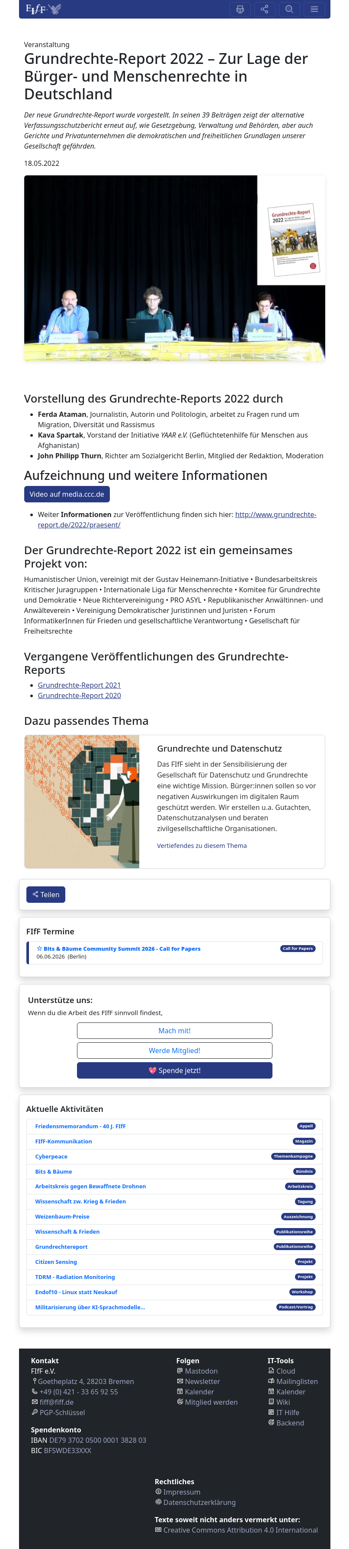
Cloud (285, 1371)
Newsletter (202, 1381)
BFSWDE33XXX (67, 1450)
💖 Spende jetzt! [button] (174, 1070)
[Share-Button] (264, 9)
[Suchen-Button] (289, 9)
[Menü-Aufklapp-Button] (314, 9)
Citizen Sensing (56, 1262)
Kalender (199, 1392)
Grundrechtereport (61, 1247)
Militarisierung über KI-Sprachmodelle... (90, 1307)
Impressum (182, 1492)
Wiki (283, 1402)
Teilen (46, 894)
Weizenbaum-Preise (62, 1216)
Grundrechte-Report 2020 (79, 695)
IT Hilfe (287, 1412)
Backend (290, 1423)
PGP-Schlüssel (62, 1412)
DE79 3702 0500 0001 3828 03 (97, 1440)
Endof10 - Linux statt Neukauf (76, 1292)
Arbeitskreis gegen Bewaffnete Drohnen (90, 1186)
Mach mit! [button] (174, 1030)
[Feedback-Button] (240, 9)
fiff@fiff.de (57, 1402)
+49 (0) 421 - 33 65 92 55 (79, 1392)
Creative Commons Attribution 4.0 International (240, 1530)
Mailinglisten (297, 1381)
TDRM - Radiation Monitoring (75, 1277)
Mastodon (201, 1371)
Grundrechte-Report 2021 (79, 685)
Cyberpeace (51, 1156)
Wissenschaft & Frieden (67, 1231)
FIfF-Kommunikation (63, 1141)
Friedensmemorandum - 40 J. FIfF (80, 1126)
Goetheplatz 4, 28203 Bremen (86, 1381)
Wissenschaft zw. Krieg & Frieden (80, 1201)
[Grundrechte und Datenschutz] (82, 801)
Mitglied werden (211, 1402)
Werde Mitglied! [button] (174, 1050)
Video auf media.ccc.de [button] (67, 494)
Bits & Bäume (53, 1171)
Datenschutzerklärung (199, 1502)
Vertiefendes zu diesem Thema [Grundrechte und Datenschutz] (202, 845)
